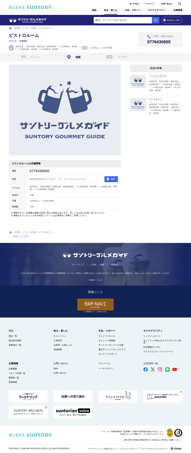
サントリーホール (106, 336)
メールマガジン (105, 368)
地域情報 (58, 349)
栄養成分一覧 (15, 345)
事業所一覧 (14, 377)
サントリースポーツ (107, 354)
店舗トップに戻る (21, 236)
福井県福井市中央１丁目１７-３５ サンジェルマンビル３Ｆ (58, 179)
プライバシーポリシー (129, 449)
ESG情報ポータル (151, 347)
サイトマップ (78, 265)
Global (136, 4)
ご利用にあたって (109, 449)
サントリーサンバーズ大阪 (111, 345)
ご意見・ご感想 (97, 265)
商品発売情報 (15, 340)
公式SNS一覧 (150, 363)
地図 (113, 179)
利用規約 (115, 265)
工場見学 (58, 340)
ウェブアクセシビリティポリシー (154, 449)
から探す (171, 20)
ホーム (10, 28)
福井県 (17, 28)
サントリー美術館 (106, 340)
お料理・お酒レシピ (63, 345)
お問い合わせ (166, 4)
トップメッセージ (151, 336)
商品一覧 (13, 336)
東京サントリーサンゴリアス (112, 349)
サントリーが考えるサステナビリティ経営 (162, 341)
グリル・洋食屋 (29, 28)
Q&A (56, 368)
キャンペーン (60, 336)
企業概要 (13, 369)
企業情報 (177, 10)
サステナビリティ (157, 10)
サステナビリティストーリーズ (158, 351)
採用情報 (13, 382)
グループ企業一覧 (17, 373)
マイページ (149, 4)
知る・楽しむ (110, 10)
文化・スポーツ (133, 10)
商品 (94, 10)
